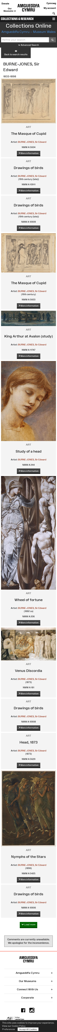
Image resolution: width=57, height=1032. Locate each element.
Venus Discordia (28, 671)
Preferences (8, 1029)
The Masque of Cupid (28, 133)
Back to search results (16, 53)
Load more (29, 924)
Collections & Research (17, 19)
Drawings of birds (28, 168)
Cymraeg (51, 3)
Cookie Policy (19, 1026)
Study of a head (28, 451)
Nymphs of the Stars (28, 857)
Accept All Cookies (28, 1029)
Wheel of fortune (28, 600)
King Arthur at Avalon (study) (28, 336)
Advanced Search (28, 45)
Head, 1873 (28, 742)
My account (50, 8)
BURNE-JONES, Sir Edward (32, 142)
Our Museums (9, 9)
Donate (5, 3)
